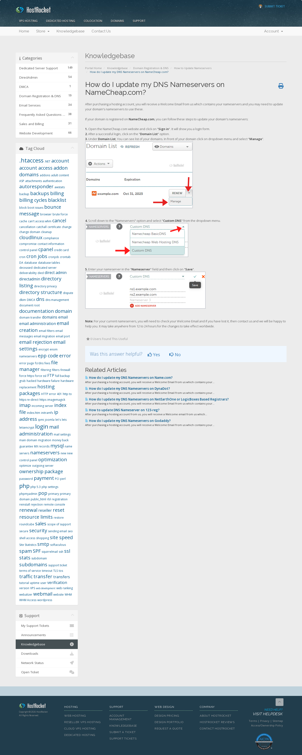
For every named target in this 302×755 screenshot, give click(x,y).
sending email (57, 531)
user (43, 583)
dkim (22, 300)
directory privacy (45, 286)
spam (25, 551)
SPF (37, 551)
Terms (253, 721)
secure (23, 531)
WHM (68, 595)
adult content (60, 175)
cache (23, 221)
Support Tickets (123, 738)
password (26, 479)
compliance (51, 238)
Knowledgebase (70, 31)
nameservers (45, 452)
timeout (47, 571)
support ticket (57, 565)
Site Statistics (27, 545)
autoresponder (36, 186)
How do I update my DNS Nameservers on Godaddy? (128, 421)
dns (40, 299)
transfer (43, 576)
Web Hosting (75, 715)
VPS (32, 588)
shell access (27, 538)
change (67, 227)
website (58, 595)
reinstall (24, 504)
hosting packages (37, 390)
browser (46, 214)
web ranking (64, 588)
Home (24, 31)
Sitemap (278, 721)
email (63, 317)
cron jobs (36, 256)
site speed (61, 537)
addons (45, 175)
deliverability (28, 273)
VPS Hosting (28, 21)
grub (22, 381)
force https (26, 376)
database (30, 263)
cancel (59, 220)
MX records (41, 446)
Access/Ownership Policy (267, 725)
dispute (68, 293)
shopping (42, 538)
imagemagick (56, 400)
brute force (60, 214)
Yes (154, 354)
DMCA (31, 300)
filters (55, 370)
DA (21, 263)
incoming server (42, 406)
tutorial (24, 583)
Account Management (120, 717)
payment (44, 478)
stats (24, 557)
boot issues (35, 208)
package (53, 471)
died (41, 273)
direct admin (56, 272)
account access (36, 168)
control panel (28, 250)
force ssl (40, 376)
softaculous (58, 545)
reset (58, 510)
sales (40, 523)
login (41, 426)
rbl (49, 499)
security (38, 530)
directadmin (29, 279)
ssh (61, 552)
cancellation (27, 227)
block (23, 208)
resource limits (36, 517)
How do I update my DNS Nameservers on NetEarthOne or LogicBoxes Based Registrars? (157, 399)
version (24, 588)
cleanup (46, 232)
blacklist (57, 200)
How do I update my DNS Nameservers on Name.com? (129, 377)
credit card (61, 250)
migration (44, 440)
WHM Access (27, 600)
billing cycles (33, 200)
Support (139, 21)
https (42, 400)
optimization (52, 459)
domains (49, 317)
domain (63, 311)
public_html (38, 499)
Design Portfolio (169, 722)
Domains (117, 21)
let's (58, 420)
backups (39, 193)
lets (64, 420)
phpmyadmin (28, 494)
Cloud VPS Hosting (80, 728)
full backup (62, 376)
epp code (48, 355)
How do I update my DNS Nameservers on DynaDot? (127, 388)
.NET (47, 161)
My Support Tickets (46, 625)
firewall (65, 370)
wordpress (44, 600)
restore (59, 518)
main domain (28, 440)
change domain (29, 232)
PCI (57, 479)
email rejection (35, 342)
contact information (51, 244)
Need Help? (263, 712)
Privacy (264, 721)
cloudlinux (30, 237)
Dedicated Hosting (60, 21)
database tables (49, 263)
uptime (34, 583)
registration (60, 499)
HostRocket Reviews (217, 722)
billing (57, 193)
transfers (61, 576)
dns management (57, 300)
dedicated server (45, 268)
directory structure (40, 292)
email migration (44, 336)
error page (26, 363)
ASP (21, 181)
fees (47, 363)
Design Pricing (167, 715)
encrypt (44, 349)
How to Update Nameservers (192, 68)
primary (53, 494)
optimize (25, 466)
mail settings (62, 434)
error (65, 355)
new (63, 453)
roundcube (26, 524)
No (175, 354)
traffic (26, 576)
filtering (46, 370)
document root (29, 305)
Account (273, 31)
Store (42, 31)
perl (63, 479)
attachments (33, 181)
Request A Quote (169, 728)
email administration (37, 323)
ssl (67, 551)
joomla (49, 420)
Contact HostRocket (217, 728)
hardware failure (48, 381)
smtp (43, 544)
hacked (31, 381)
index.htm (33, 413)
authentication (52, 181)
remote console (54, 504)
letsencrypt (26, 428)
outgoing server (43, 466)
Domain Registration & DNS (151, 68)
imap (25, 405)
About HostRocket (215, 715)
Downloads (46, 653)
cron (22, 257)
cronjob (53, 257)
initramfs (47, 413)
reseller (45, 510)
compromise (28, 244)
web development (45, 588)
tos (61, 571)
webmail (42, 594)
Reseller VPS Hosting (82, 722)
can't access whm (39, 221)
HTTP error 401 (51, 394)
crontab (65, 257)
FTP (50, 375)
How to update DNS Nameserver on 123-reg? (122, 410)
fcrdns (39, 363)
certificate (54, 227)
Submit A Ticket (122, 732)
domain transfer (30, 317)
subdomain (39, 558)
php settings (50, 487)
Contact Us (101, 31)
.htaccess (31, 160)
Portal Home (93, 68)
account (60, 160)
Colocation (93, 21)
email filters (46, 331)
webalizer (25, 595)
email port (63, 336)
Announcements (46, 635)
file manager (38, 366)
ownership (31, 471)
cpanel (45, 249)
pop (42, 493)
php (24, 486)
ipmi (41, 420)
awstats (59, 187)
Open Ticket (46, 672)
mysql (57, 445)
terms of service (30, 571)
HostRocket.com (38, 706)
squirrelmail (50, 552)
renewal (28, 510)
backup (24, 194)
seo (70, 531)
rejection (37, 504)
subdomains (33, 564)
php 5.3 (35, 487)
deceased (26, 268)
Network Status (46, 663)
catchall (41, 227)
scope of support (59, 524)
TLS (55, 571)
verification (57, 582)
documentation (36, 311)
